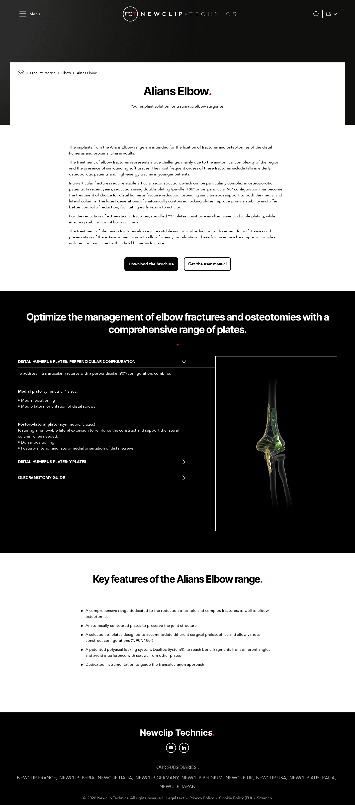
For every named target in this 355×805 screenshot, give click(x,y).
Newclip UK (239, 778)
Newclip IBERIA (76, 778)
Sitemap (264, 798)
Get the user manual (207, 264)
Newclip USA (271, 778)
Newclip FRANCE (36, 778)
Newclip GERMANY (156, 778)
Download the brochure (151, 264)
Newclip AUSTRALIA (312, 778)
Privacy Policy (201, 798)
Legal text (175, 798)
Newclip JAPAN (177, 787)
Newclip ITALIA (115, 778)
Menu (29, 14)
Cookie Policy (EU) (235, 798)
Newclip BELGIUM (201, 778)
